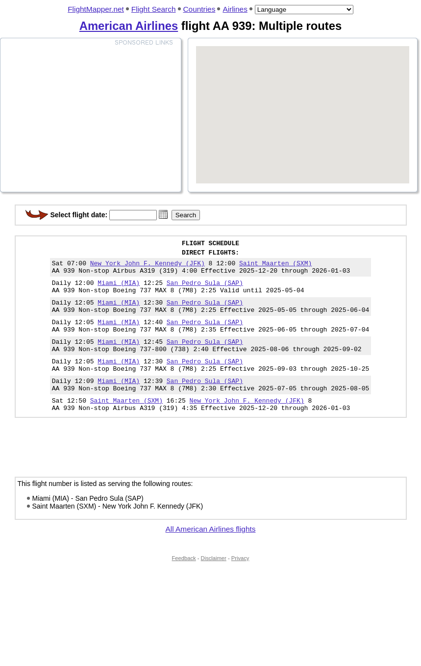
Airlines (235, 9)
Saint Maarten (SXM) (275, 267)
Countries (199, 9)
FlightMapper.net (96, 9)
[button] (163, 214)
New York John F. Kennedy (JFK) (147, 267)
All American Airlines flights (211, 555)
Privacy (240, 585)
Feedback (184, 585)
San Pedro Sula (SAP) (205, 289)
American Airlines (128, 25)
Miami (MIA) (119, 289)
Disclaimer (213, 585)
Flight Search (153, 9)
